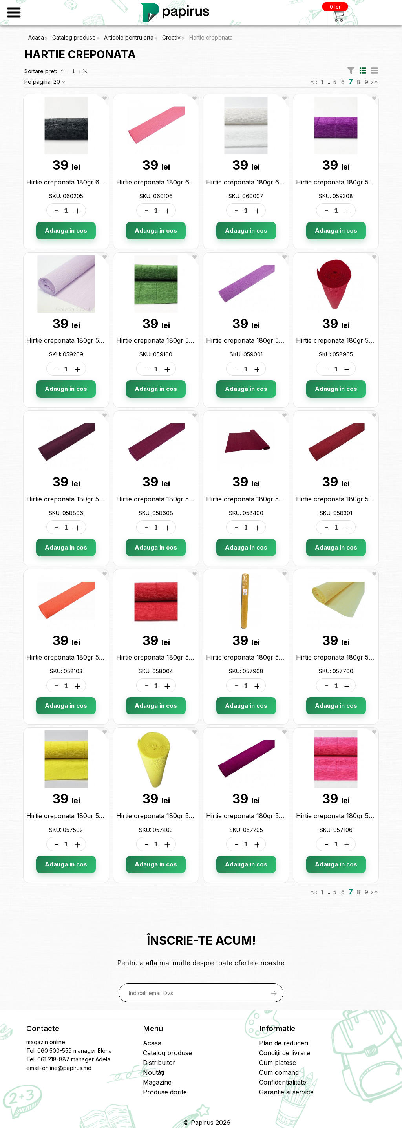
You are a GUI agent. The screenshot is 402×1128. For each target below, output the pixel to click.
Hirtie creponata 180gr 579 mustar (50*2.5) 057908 (284, 657)
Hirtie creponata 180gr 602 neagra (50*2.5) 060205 (103, 182)
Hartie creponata (211, 37)
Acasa (36, 37)
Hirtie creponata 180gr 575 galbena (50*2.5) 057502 (104, 816)
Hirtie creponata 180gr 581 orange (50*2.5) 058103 (102, 657)
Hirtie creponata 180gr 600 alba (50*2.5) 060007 (280, 182)
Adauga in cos (66, 230)
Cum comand (279, 1072)
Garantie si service (286, 1092)
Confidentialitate (282, 1082)
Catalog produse (74, 37)
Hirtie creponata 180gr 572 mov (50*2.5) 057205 (279, 816)
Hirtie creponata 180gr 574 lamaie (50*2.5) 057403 (192, 816)
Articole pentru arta (129, 37)
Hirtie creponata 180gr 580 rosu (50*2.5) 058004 (190, 657)
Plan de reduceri (283, 1043)
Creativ (172, 37)
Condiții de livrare (284, 1053)
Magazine (157, 1082)
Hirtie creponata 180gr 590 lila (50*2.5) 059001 (276, 340)
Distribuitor (159, 1063)
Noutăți (153, 1072)
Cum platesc (277, 1063)
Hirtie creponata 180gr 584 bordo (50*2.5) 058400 (283, 499)
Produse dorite (165, 1092)
